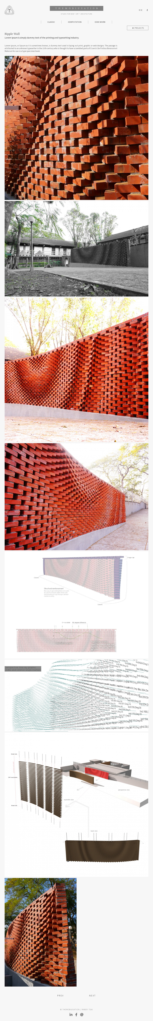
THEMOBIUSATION (76, 8)
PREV (60, 995)
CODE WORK (100, 22)
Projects (139, 27)
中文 (140, 10)
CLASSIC (51, 22)
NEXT (92, 995)
